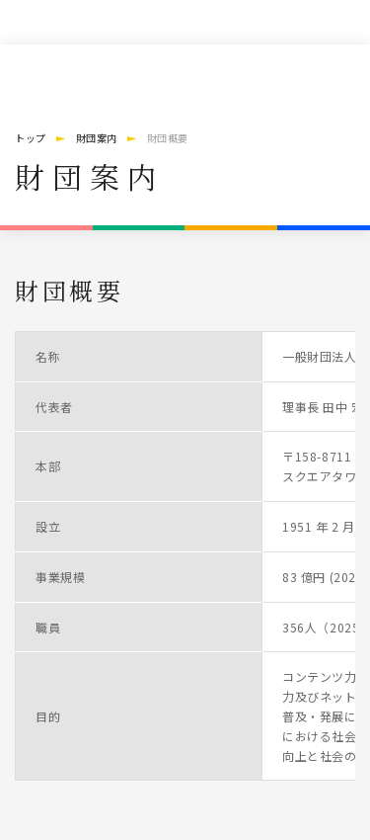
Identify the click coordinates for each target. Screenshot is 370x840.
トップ (30, 137)
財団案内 (96, 137)
